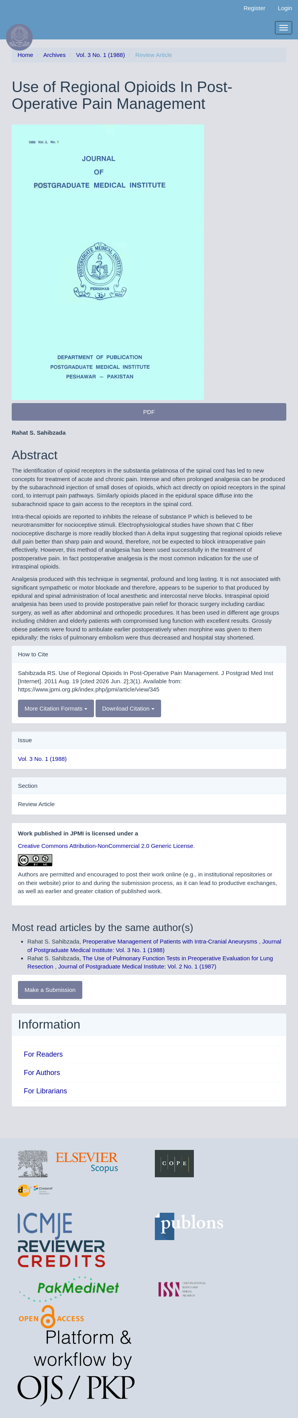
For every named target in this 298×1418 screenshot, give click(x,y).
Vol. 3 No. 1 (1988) (100, 55)
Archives (54, 55)
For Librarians (45, 1091)
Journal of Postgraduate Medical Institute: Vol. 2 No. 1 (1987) (137, 966)
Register (254, 8)
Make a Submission (50, 989)
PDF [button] (149, 412)
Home (25, 55)
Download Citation (128, 708)
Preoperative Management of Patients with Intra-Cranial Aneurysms (171, 941)
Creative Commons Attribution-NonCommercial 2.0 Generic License (105, 845)
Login (285, 8)
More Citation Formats (56, 708)
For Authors (42, 1073)
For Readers (43, 1054)
